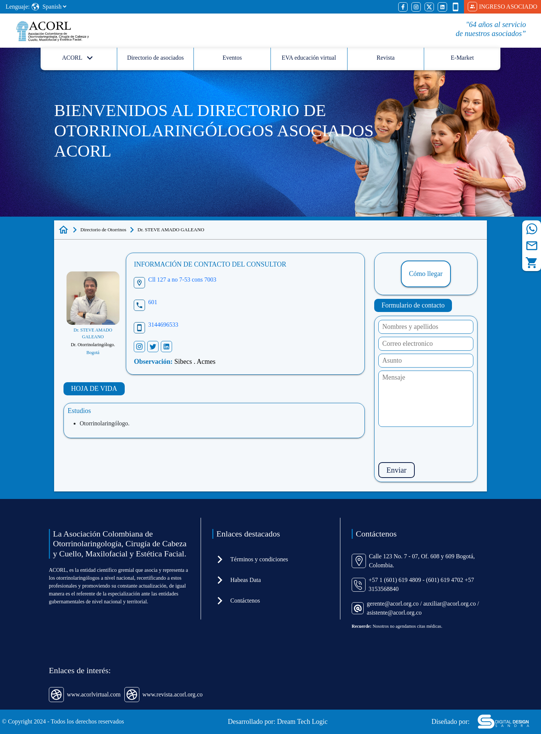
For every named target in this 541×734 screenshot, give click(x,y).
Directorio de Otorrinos (103, 229)
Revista (385, 57)
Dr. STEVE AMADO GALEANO (171, 229)
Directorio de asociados (155, 57)
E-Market (462, 57)
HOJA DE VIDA (94, 388)
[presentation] (435, 444)
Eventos (232, 57)
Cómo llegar (426, 273)
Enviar (397, 470)
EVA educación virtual (309, 57)
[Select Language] (54, 6)
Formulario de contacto (413, 305)
